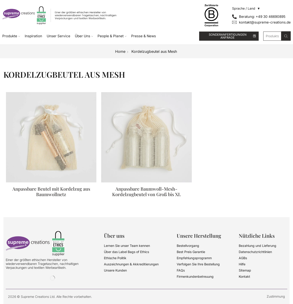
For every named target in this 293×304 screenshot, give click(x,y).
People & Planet (112, 36)
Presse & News (143, 36)
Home (120, 51)
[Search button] (286, 36)
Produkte (11, 36)
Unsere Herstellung (199, 235)
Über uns (114, 235)
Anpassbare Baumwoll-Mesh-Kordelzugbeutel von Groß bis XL (146, 191)
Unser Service (58, 36)
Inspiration (33, 36)
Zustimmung (276, 296)
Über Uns (84, 36)
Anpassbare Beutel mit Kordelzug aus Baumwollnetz (51, 194)
